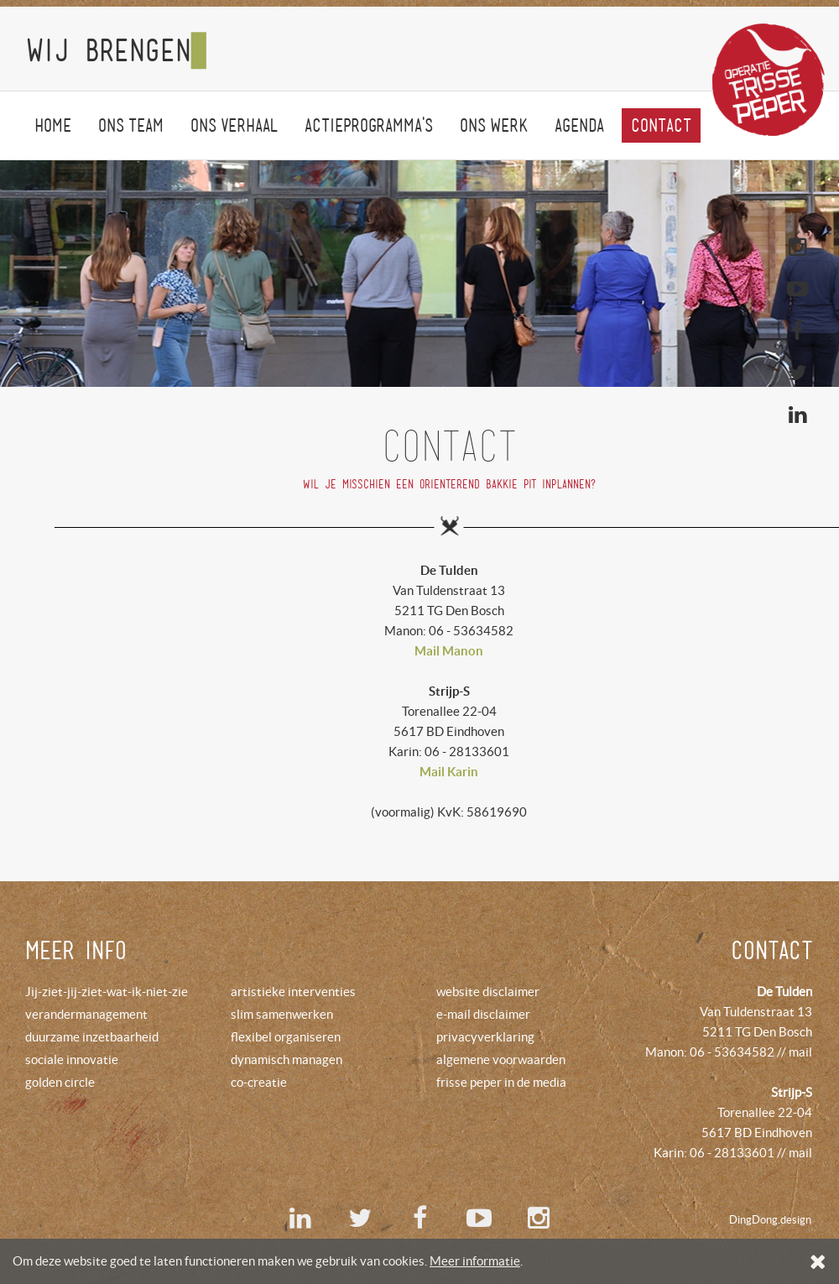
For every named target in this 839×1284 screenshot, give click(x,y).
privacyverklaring (485, 1037)
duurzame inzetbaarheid (92, 1037)
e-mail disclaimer (483, 1014)
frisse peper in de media (501, 1082)
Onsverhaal (234, 125)
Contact (661, 125)
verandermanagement (86, 1014)
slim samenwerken (282, 1014)
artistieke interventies (293, 991)
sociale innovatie (71, 1059)
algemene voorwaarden (500, 1059)
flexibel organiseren (286, 1037)
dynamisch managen (286, 1059)
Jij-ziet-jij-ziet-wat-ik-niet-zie (106, 991)
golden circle (60, 1082)
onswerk (494, 125)
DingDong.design (770, 1220)
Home (52, 125)
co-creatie (259, 1082)
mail (800, 1052)
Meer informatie (475, 1261)
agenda (579, 125)
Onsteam (131, 125)
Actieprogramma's (369, 125)
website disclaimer (487, 991)
